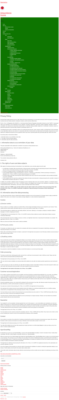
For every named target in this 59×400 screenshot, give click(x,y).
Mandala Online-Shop (7, 33)
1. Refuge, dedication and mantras (16, 50)
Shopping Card (7, 102)
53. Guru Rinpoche (13, 83)
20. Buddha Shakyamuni (14, 65)
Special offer (9, 36)
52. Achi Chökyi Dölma (14, 81)
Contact (4, 103)
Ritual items (9, 98)
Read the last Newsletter (4, 363)
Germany (2, 373)
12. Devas (11, 61)
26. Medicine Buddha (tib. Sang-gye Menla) (17, 73)
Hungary (2, 374)
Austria (1, 367)
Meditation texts (8, 46)
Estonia (1, 371)
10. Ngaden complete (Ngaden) (15, 58)
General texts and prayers (12, 48)
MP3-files (9, 90)
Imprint (5, 395)
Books (6, 39)
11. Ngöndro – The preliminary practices (17, 59)
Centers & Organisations (9, 29)
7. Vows (11, 55)
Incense (8, 94)
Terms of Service (8, 101)
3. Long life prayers (13, 51)
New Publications (10, 37)
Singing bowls (9, 99)
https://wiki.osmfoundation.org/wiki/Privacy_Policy (10, 353)
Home (4, 24)
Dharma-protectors (10, 80)
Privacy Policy (7, 106)
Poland (1, 378)
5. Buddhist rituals (13, 54)
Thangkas (9, 95)
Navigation (3, 2)
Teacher (6, 28)
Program (4, 31)
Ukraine (1, 383)
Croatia (1, 368)
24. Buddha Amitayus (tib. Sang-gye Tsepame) (18, 70)
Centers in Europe (3, 388)
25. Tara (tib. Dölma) (13, 72)
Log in (6, 398)
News (4, 32)
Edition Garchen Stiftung (11, 42)
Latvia (1, 377)
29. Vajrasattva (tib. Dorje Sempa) (16, 77)
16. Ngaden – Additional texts (15, 62)
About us (4, 25)
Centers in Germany (4, 389)
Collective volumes (10, 47)
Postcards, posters (10, 92)
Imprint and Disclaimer (9, 105)
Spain (1, 379)
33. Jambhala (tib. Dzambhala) (15, 79)
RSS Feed (2, 398)
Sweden (1, 380)
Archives (1, 393)
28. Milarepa (12, 76)
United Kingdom (3, 384)
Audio (6, 88)
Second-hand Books (11, 44)
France (1, 372)
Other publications (10, 43)
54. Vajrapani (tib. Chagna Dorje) (15, 84)
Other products (7, 91)
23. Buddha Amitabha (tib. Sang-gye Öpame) (18, 69)
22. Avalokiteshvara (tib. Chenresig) (16, 68)
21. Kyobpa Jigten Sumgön (14, 66)
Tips (6, 35)
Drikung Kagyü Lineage (9, 26)
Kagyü (5, 14)
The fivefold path (10, 57)
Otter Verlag (9, 40)
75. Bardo (11, 87)
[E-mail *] (29, 358)
